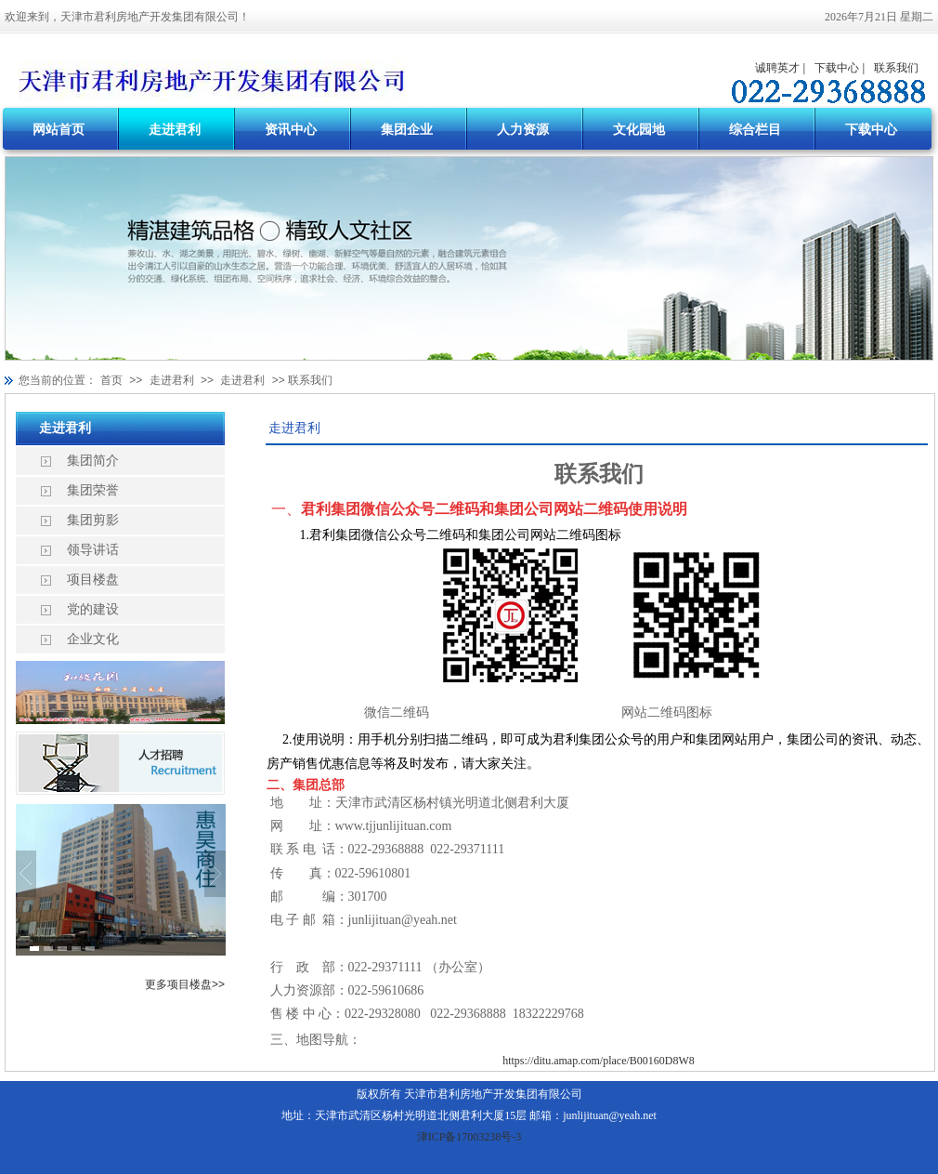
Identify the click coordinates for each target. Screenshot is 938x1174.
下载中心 (836, 67)
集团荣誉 (93, 490)
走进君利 (175, 130)
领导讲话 (93, 550)
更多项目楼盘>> (185, 984)
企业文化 (93, 639)
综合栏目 (755, 130)
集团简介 (93, 461)
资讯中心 (291, 130)
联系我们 (896, 67)
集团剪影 (93, 520)
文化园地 (639, 130)
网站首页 (59, 130)
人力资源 (523, 130)
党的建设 (93, 609)
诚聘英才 (777, 67)
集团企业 (407, 130)
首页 (111, 380)
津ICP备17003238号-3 (469, 1136)
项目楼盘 (93, 580)
